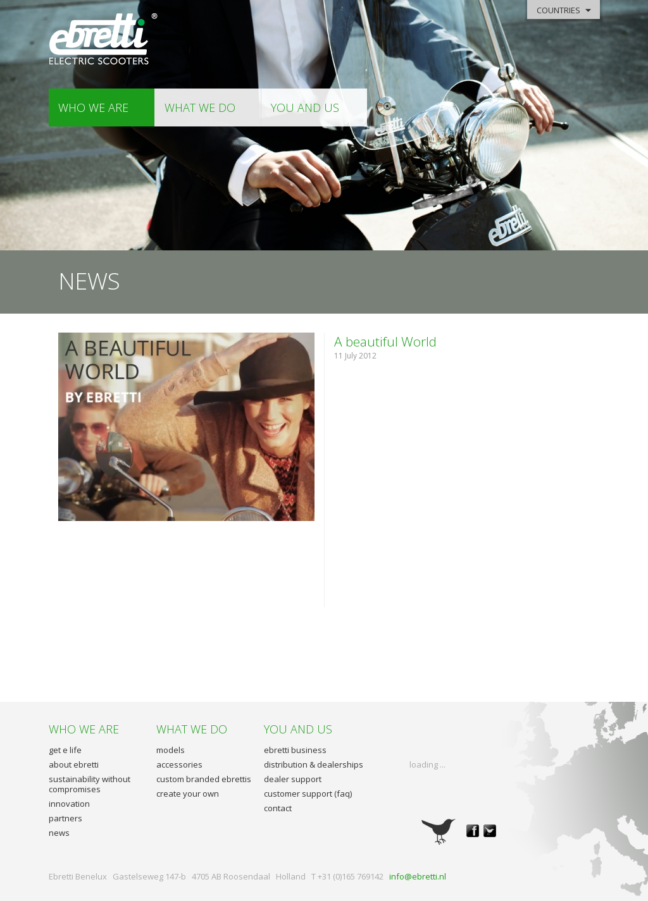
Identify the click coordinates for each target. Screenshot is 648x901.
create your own (187, 793)
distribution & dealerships (313, 764)
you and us (305, 107)
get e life (65, 750)
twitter (489, 830)
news (59, 832)
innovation (69, 803)
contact (278, 808)
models (170, 750)
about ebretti (74, 764)
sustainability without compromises (89, 784)
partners (65, 818)
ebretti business (295, 750)
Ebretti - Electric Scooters (104, 39)
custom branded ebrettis (203, 779)
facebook (472, 830)
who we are (93, 107)
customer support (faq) (308, 793)
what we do (200, 107)
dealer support (292, 779)
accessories (179, 764)
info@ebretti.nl (417, 876)
